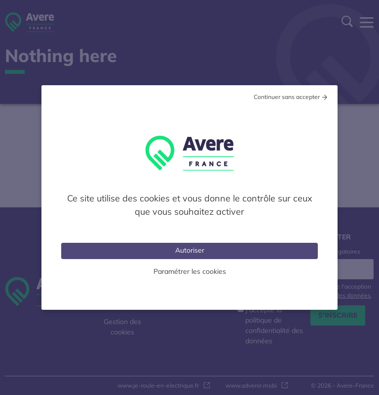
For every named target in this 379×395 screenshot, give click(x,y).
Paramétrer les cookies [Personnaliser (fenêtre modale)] (189, 271)
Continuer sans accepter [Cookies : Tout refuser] (287, 96)
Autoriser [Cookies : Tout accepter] (189, 250)
